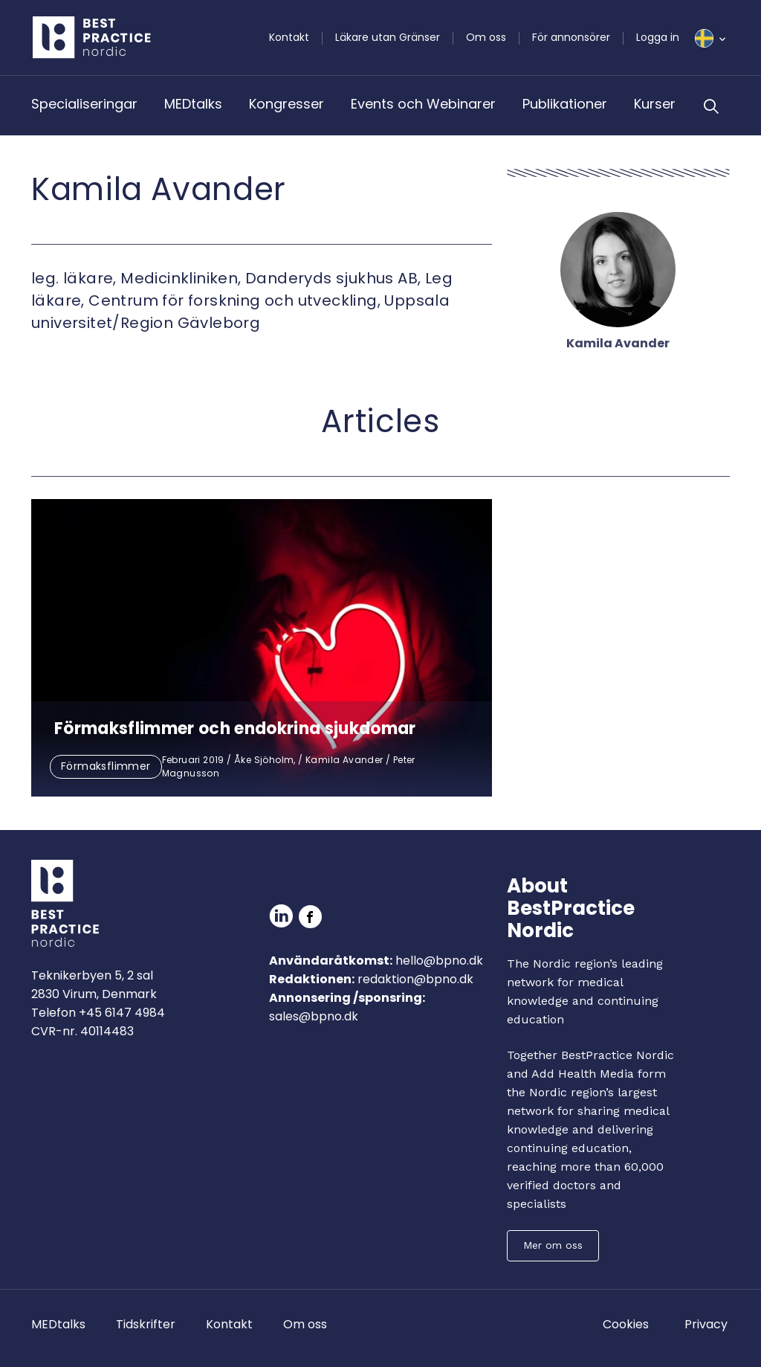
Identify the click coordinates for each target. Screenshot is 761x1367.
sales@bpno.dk (313, 1016)
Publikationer (564, 103)
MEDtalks (193, 103)
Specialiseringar (84, 103)
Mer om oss (553, 1245)
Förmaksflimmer (106, 766)
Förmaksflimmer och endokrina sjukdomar (235, 728)
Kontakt (289, 37)
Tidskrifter (145, 1324)
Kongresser (286, 103)
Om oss (486, 37)
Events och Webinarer (423, 103)
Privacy (706, 1324)
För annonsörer (571, 37)
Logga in (657, 37)
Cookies (626, 1324)
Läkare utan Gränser (387, 37)
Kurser (655, 103)
